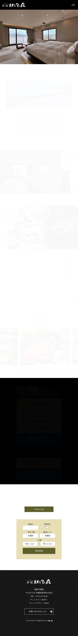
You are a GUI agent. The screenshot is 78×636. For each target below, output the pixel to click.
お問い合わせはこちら (38, 611)
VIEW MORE (39, 509)
